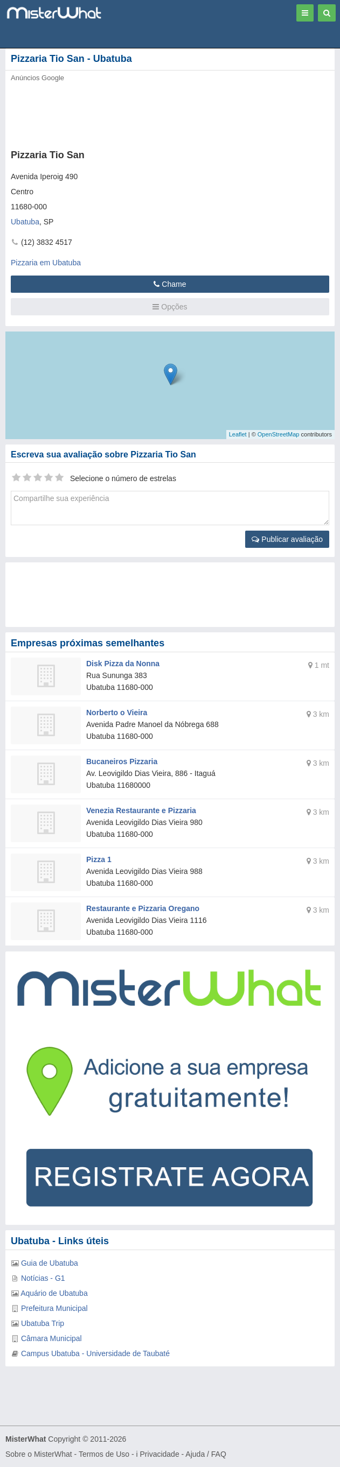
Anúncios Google (37, 78)
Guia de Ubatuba (49, 1263)
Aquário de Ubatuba (54, 1293)
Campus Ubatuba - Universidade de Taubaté (95, 1353)
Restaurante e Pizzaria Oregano (142, 908)
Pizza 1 (99, 859)
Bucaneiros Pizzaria (121, 761)
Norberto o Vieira (116, 712)
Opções (169, 306)
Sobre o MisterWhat (38, 1454)
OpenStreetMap (279, 434)
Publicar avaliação (287, 539)
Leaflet (238, 434)
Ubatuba (25, 221)
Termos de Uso (104, 1454)
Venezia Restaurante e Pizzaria (141, 810)
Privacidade (159, 1454)
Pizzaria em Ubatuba (46, 262)
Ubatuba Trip (42, 1323)
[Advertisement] (164, 112)
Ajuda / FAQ (205, 1454)
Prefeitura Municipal (54, 1308)
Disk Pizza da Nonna (122, 663)
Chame (170, 284)
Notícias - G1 (43, 1278)
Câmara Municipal (51, 1338)
